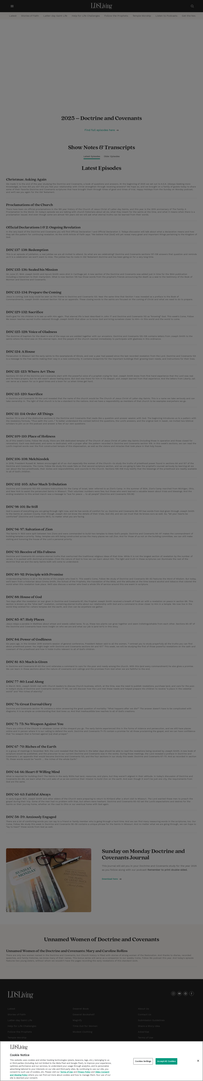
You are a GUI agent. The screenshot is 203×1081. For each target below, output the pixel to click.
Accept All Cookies (166, 1062)
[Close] (198, 1061)
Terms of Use (66, 1073)
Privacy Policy (84, 1073)
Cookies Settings (143, 1062)
